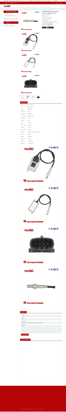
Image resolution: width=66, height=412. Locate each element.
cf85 (49, 25)
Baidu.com (12, 28)
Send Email (50, 30)
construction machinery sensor (10, 18)
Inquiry (44, 30)
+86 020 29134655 (7, 2)
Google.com (7, 28)
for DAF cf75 (46, 25)
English (56, 0)
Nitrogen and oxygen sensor (52, 24)
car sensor (7, 16)
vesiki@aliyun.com (15, 2)
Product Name (23, 324)
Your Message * (23, 328)
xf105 (51, 25)
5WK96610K (46, 24)
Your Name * (23, 317)
